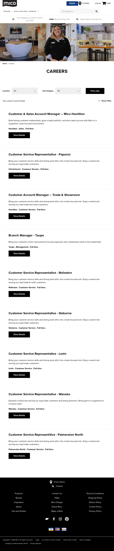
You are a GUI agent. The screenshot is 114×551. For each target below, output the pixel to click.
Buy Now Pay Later (62, 19)
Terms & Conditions (95, 493)
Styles (18, 506)
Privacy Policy (95, 511)
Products (19, 493)
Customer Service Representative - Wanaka (39, 394)
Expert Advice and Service (91, 19)
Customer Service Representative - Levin (37, 354)
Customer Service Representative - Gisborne (40, 313)
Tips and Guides (18, 511)
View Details (19, 135)
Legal (37, 540)
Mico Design (57, 502)
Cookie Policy (95, 506)
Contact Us (57, 493)
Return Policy (95, 502)
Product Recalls (35, 543)
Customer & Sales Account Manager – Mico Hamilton (47, 114)
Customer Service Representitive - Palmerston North (46, 435)
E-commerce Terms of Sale (51, 540)
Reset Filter (104, 101)
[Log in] (105, 11)
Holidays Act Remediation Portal (16, 543)
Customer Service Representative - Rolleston (40, 273)
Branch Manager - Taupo (26, 235)
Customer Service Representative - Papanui (39, 154)
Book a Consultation (21, 11)
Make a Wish (57, 511)
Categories (8, 11)
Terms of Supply (85, 540)
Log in (96, 3)
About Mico (57, 506)
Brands (19, 498)
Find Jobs (95, 91)
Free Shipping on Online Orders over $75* (30, 19)
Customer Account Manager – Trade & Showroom (44, 195)
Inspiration (34, 11)
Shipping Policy (95, 498)
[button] (13, 19)
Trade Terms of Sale (70, 540)
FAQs (57, 498)
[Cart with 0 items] (106, 3)
